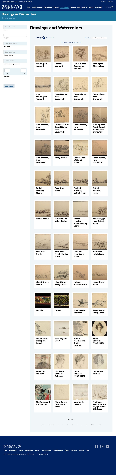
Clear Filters (9, 86)
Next (92, 425)
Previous (51, 425)
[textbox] (99, 38)
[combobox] (15, 35)
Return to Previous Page (9, 18)
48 (44, 38)
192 (53, 38)
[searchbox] (15, 35)
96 (47, 38)
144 (50, 38)
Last (99, 425)
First (43, 425)
